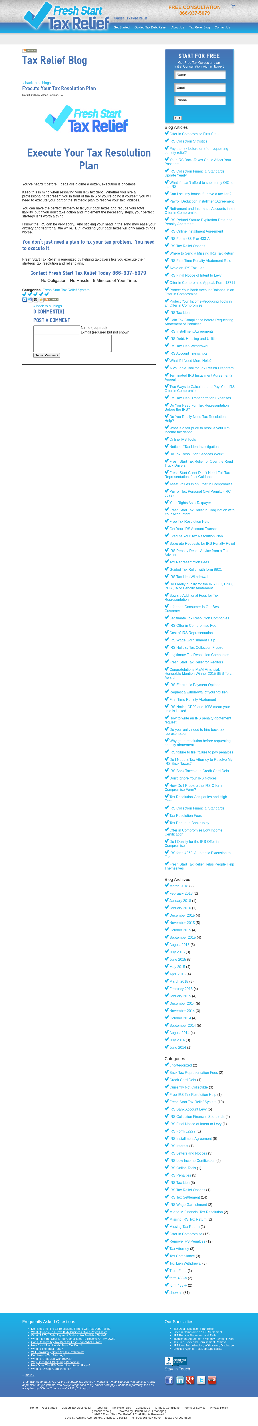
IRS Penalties (180, 1175)
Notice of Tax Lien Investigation (194, 447)
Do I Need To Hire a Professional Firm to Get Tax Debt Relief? (70, 1328)
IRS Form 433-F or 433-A (189, 239)
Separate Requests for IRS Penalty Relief (202, 543)
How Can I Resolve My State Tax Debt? (56, 1345)
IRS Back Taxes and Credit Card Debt (199, 771)
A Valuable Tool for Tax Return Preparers (201, 368)
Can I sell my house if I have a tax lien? (200, 194)
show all (175, 1293)
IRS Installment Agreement (190, 1139)
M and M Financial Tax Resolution (196, 1212)
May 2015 (177, 967)
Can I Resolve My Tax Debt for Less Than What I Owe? (66, 1342)
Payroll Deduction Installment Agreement (201, 201)
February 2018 (181, 893)
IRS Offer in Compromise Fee (192, 625)
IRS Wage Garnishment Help (192, 640)
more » (29, 1375)
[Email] (200, 87)
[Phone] (200, 100)
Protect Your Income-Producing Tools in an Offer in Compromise (198, 303)
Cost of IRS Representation (191, 633)
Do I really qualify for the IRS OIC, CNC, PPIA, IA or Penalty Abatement (199, 586)
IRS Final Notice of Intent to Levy (195, 275)
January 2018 (180, 901)
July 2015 (177, 952)
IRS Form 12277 (182, 1131)
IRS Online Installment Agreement (196, 231)
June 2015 (177, 959)
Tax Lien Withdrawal (185, 1263)
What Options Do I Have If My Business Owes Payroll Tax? (69, 1332)
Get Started (122, 27)
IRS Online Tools (182, 1168)
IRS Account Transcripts (188, 353)
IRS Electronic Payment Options (194, 685)
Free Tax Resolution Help (189, 521)
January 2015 (180, 996)
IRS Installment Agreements (191, 331)
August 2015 (179, 945)
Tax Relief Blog (199, 27)
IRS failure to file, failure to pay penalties (201, 752)
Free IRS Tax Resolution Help (192, 1095)
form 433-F (178, 1285)
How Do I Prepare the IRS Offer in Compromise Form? (194, 787)
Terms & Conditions (166, 1407)
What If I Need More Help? (190, 361)
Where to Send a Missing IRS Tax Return (201, 253)
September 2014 (182, 1025)
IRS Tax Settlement (184, 1197)
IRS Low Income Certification (192, 1161)
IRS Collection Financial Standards (196, 808)
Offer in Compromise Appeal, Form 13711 (202, 283)
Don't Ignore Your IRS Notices (193, 778)
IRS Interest (178, 1146)
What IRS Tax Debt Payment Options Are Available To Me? (68, 1335)
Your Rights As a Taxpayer (190, 503)
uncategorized (180, 1065)
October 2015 (180, 930)
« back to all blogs (36, 83)
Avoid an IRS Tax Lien (186, 268)
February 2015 (181, 989)
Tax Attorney (179, 1249)
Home (34, 1407)
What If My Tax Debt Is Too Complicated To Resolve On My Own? (73, 1338)
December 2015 (182, 915)
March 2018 (178, 886)
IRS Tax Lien (179, 313)
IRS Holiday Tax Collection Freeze (196, 647)
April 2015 (177, 974)
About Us (177, 27)
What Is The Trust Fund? (47, 1348)
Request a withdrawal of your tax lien (198, 692)
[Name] (200, 74)
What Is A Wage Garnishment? (51, 1368)
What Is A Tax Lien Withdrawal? (51, 1358)
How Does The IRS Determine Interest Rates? (60, 1365)
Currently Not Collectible (188, 1087)
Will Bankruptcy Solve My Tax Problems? (57, 1352)
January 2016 (180, 908)
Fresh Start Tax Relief (66, 16)
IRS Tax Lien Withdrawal (188, 346)
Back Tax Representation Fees (193, 1073)
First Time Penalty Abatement (192, 699)
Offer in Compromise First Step (193, 134)
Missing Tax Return (184, 1227)
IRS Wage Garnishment (188, 1205)
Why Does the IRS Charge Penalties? (55, 1362)
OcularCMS (142, 1411)
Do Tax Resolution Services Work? (196, 454)
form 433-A (178, 1278)
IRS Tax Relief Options (187, 246)
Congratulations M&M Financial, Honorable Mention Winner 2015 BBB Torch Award (199, 673)
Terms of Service (195, 1407)
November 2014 (182, 1011)
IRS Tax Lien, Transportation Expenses (200, 398)
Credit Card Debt (182, 1080)
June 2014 (177, 1047)
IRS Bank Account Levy (188, 1109)
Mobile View (101, 1411)
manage (159, 1411)
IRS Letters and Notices (188, 1153)
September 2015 (182, 937)
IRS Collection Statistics (188, 141)
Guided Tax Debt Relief (151, 27)
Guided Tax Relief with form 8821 (195, 569)
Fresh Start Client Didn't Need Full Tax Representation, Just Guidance (197, 475)
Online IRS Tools (182, 439)
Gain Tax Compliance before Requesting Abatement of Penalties (199, 322)
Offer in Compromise (185, 1234)
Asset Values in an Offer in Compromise (200, 484)
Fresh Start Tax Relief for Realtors (196, 662)
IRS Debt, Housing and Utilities (193, 339)
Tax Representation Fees (189, 562)
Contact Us (222, 27)
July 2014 (177, 1040)
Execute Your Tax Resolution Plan (196, 536)
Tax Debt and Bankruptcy (189, 823)
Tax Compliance (182, 1256)
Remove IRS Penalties (187, 1241)
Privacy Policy (219, 1407)
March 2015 (178, 981)
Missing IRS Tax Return (188, 1219)
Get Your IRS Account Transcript (194, 529)
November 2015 (182, 923)
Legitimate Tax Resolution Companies (199, 618)
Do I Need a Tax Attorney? (48, 1355)
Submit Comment (46, 355)
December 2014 (182, 1003)
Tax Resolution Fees (185, 815)
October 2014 (180, 1018)
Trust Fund (178, 1271)
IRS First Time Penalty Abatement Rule (200, 261)
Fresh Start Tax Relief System (66, 290)
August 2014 (179, 1033)
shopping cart (233, 6)
